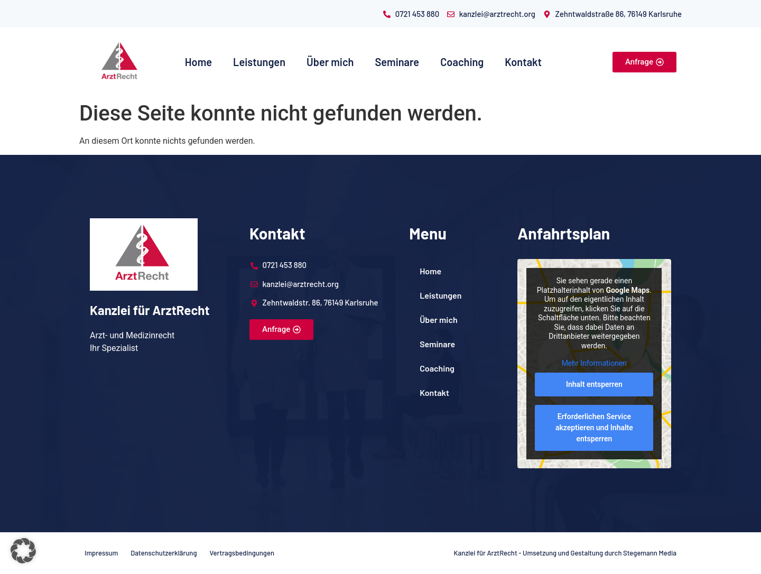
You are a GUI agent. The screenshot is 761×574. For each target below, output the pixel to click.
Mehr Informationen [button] (594, 363)
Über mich (330, 61)
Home (198, 61)
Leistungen (259, 61)
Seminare (397, 61)
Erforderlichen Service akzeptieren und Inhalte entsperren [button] (594, 427)
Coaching (462, 61)
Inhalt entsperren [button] (594, 384)
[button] (23, 550)
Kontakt (523, 61)
